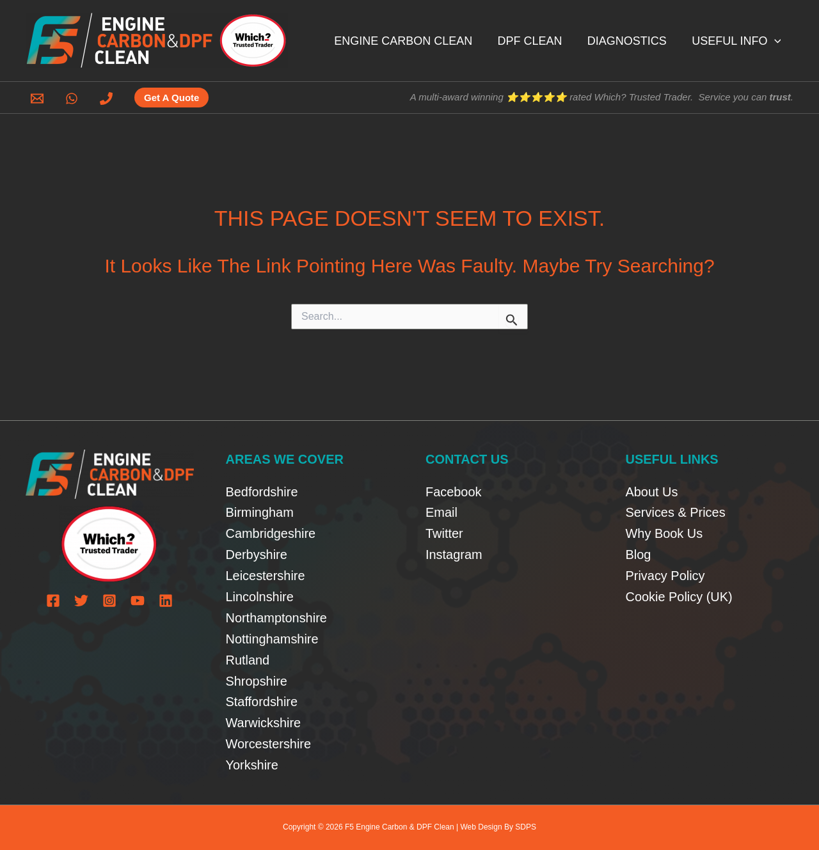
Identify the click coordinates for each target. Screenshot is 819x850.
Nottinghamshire (272, 638)
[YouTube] (138, 600)
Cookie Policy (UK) (679, 596)
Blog (638, 554)
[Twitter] (81, 600)
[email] (39, 98)
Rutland (248, 659)
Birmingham (260, 512)
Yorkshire (252, 765)
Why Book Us (664, 533)
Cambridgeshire (271, 533)
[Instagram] (109, 600)
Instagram (453, 554)
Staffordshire (262, 702)
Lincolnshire (260, 596)
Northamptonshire (277, 617)
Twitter (444, 533)
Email (441, 512)
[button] (775, 40)
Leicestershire (266, 575)
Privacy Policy (665, 575)
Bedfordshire (262, 491)
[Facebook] (53, 600)
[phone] (108, 98)
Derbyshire (257, 554)
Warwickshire (263, 723)
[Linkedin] (166, 600)
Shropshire (257, 680)
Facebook (453, 491)
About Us (652, 491)
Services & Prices (676, 512)
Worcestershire (269, 744)
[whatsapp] (73, 98)
